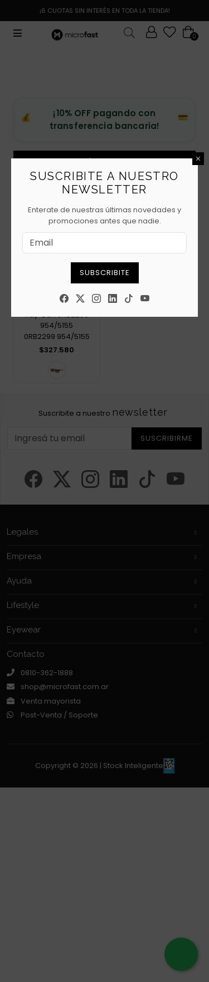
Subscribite (105, 272)
